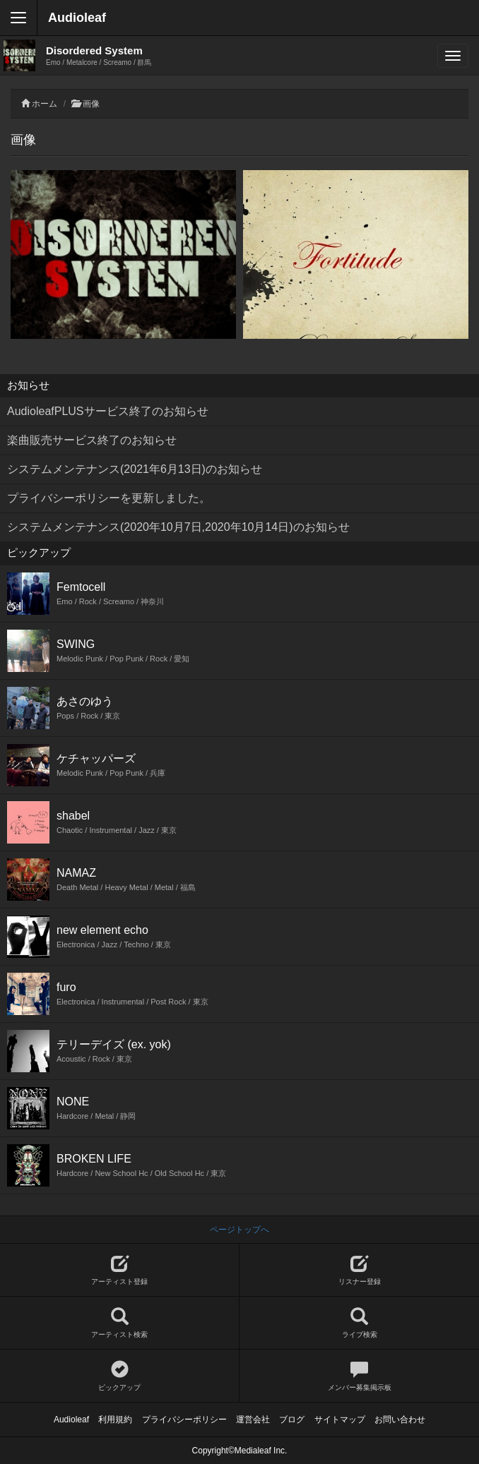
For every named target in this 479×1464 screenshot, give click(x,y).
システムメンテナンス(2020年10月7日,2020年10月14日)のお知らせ (178, 527)
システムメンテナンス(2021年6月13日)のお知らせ (134, 469)
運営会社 (253, 1419)
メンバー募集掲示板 (359, 1376)
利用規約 (115, 1419)
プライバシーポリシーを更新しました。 (109, 498)
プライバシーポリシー (184, 1419)
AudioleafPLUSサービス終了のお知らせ (107, 411)
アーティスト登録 (119, 1270)
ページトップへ (239, 1230)
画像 (91, 104)
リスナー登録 (359, 1270)
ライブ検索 (359, 1323)
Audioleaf (77, 18)
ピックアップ (119, 1376)
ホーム (44, 104)
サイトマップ (339, 1419)
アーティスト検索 (119, 1323)
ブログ (291, 1419)
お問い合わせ (399, 1419)
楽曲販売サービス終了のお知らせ (92, 440)
